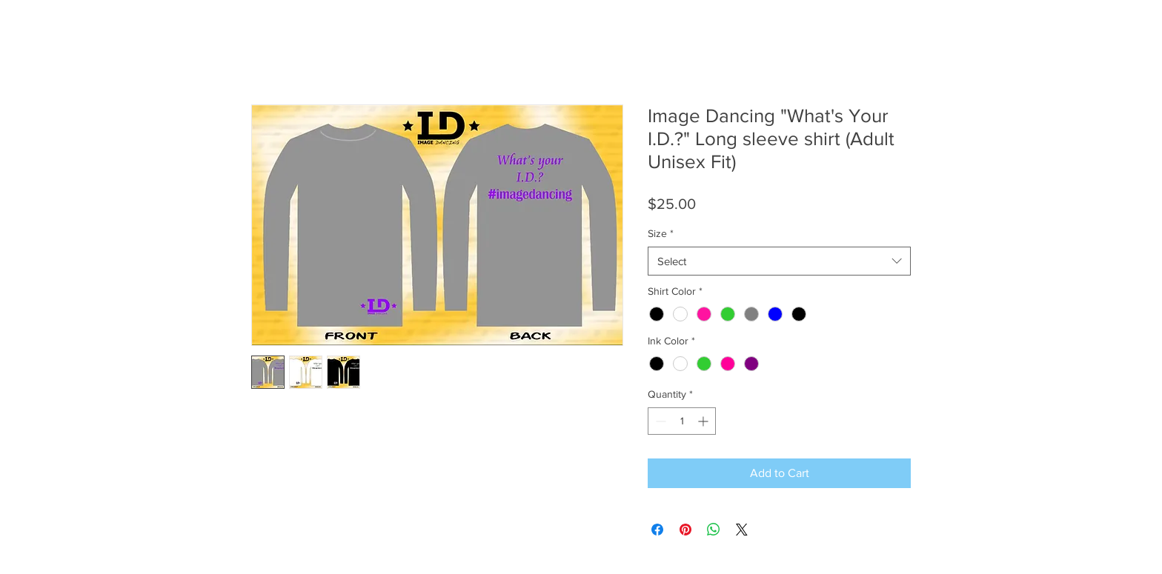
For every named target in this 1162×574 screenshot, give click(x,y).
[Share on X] (742, 529)
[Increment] (704, 421)
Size (661, 233)
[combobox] (779, 261)
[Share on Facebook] (657, 529)
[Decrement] (659, 421)
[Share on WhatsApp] (714, 529)
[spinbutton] (681, 421)
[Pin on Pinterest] (685, 529)
